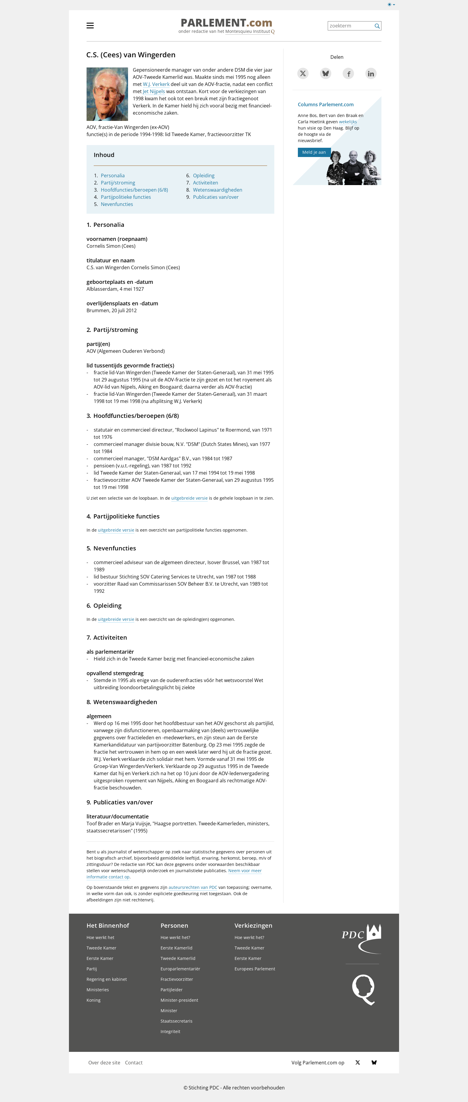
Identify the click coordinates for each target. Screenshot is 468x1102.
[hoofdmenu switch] (90, 28)
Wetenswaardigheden (217, 190)
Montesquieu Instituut (247, 31)
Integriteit (170, 1031)
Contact (134, 1062)
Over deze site (104, 1062)
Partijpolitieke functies (126, 197)
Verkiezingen (254, 925)
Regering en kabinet (107, 979)
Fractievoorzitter (177, 979)
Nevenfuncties (117, 204)
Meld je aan (314, 152)
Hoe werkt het (100, 937)
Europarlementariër (180, 969)
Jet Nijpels (154, 91)
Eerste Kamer (100, 958)
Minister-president (179, 1000)
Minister (169, 1010)
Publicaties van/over (216, 197)
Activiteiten (205, 182)
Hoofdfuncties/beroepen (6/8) (134, 190)
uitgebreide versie (189, 498)
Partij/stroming (118, 182)
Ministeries (98, 989)
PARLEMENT (227, 22)
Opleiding (204, 175)
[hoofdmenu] (110, 28)
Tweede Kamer (101, 948)
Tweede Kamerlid (178, 958)
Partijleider (172, 989)
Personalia (113, 175)
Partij (92, 969)
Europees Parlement (255, 969)
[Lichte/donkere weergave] (393, 5)
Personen (174, 925)
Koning (94, 1000)
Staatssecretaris (177, 1021)
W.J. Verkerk (156, 84)
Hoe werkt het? (175, 937)
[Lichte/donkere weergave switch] (393, 4)
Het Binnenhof (108, 925)
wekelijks (348, 121)
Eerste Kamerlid (177, 948)
